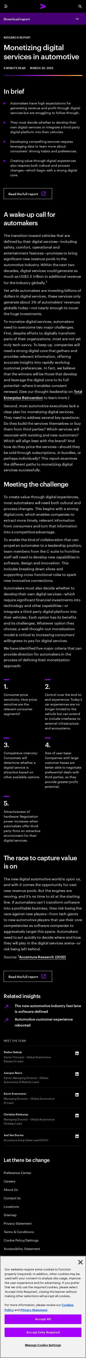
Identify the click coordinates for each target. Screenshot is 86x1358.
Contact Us (12, 1197)
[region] (43, 1307)
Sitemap (10, 1214)
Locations (11, 1206)
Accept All (43, 1319)
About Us (11, 1189)
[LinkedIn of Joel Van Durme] (76, 1136)
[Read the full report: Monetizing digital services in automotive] (28, 193)
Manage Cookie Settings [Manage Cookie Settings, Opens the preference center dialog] (43, 1345)
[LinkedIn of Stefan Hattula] (76, 1053)
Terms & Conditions (19, 1231)
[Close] (80, 1262)
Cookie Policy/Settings (21, 1240)
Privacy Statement (18, 1223)
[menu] (5, 6)
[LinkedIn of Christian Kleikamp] (76, 1115)
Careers (9, 1181)
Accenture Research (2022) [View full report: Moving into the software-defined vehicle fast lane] (42, 956)
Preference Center (17, 1172)
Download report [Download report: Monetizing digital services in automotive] (17, 19)
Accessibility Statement (22, 1248)
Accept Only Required (43, 1332)
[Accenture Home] (43, 6)
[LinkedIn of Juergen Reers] (76, 1074)
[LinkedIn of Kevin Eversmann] (76, 1094)
